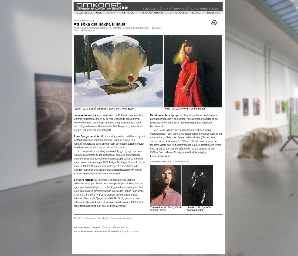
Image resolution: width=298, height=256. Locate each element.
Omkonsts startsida (121, 218)
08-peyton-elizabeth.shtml (109, 147)
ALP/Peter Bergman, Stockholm (91, 218)
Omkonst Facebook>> (114, 227)
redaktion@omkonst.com (125, 231)
